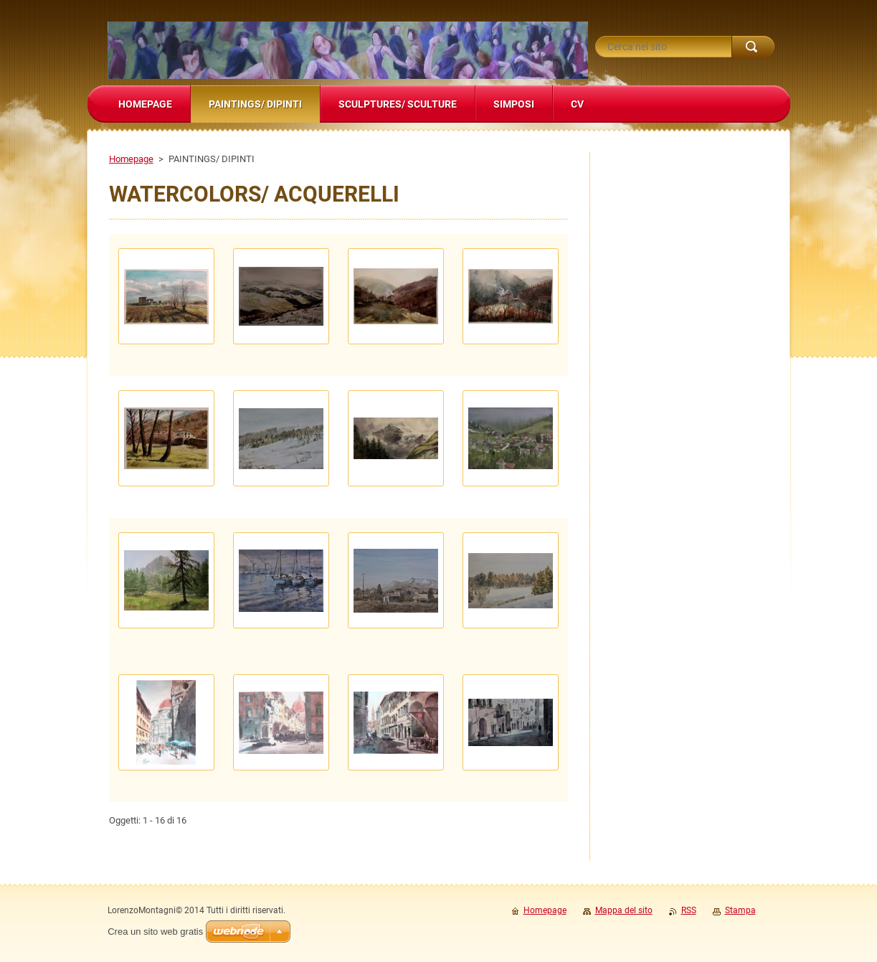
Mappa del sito (624, 910)
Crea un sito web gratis (155, 931)
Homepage (131, 159)
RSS (688, 910)
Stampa (740, 910)
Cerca (752, 46)
